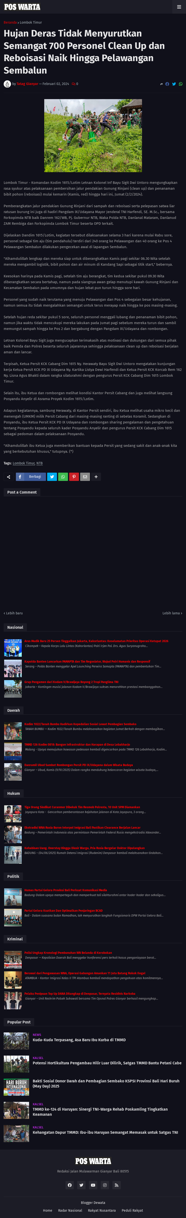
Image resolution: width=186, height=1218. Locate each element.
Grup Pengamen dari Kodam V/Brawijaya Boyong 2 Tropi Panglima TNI (71, 682)
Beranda (10, 22)
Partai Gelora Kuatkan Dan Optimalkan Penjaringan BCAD (63, 910)
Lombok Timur (31, 22)
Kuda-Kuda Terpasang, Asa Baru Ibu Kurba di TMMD (79, 1040)
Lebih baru (14, 613)
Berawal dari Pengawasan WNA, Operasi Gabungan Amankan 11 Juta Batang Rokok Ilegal (84, 973)
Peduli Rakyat (132, 1211)
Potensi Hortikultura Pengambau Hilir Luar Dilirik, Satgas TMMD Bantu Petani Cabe (107, 1063)
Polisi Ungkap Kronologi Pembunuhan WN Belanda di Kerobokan (68, 953)
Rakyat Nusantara (102, 1211)
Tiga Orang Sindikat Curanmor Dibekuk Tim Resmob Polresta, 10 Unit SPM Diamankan (82, 807)
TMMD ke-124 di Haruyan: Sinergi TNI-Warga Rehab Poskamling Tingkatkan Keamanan (100, 1112)
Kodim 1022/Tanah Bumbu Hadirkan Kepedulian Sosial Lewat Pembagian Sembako (80, 724)
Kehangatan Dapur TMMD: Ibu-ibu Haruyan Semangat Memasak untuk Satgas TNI (105, 1132)
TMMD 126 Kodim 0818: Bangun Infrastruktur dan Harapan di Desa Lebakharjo (77, 744)
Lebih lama (171, 613)
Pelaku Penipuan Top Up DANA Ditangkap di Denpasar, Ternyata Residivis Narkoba (79, 993)
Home (47, 1211)
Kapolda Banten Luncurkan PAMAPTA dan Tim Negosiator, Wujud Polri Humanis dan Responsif (87, 661)
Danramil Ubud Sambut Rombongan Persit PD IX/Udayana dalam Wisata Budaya (78, 765)
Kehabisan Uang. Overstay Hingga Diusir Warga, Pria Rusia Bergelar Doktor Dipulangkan (84, 848)
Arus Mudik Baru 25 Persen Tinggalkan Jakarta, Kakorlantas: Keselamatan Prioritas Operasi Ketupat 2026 (96, 641)
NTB (39, 463)
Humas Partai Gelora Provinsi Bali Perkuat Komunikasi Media (65, 890)
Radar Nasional (70, 1211)
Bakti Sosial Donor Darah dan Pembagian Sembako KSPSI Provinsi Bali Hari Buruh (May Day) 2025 (106, 1083)
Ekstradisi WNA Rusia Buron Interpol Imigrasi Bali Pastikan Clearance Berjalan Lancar (82, 827)
